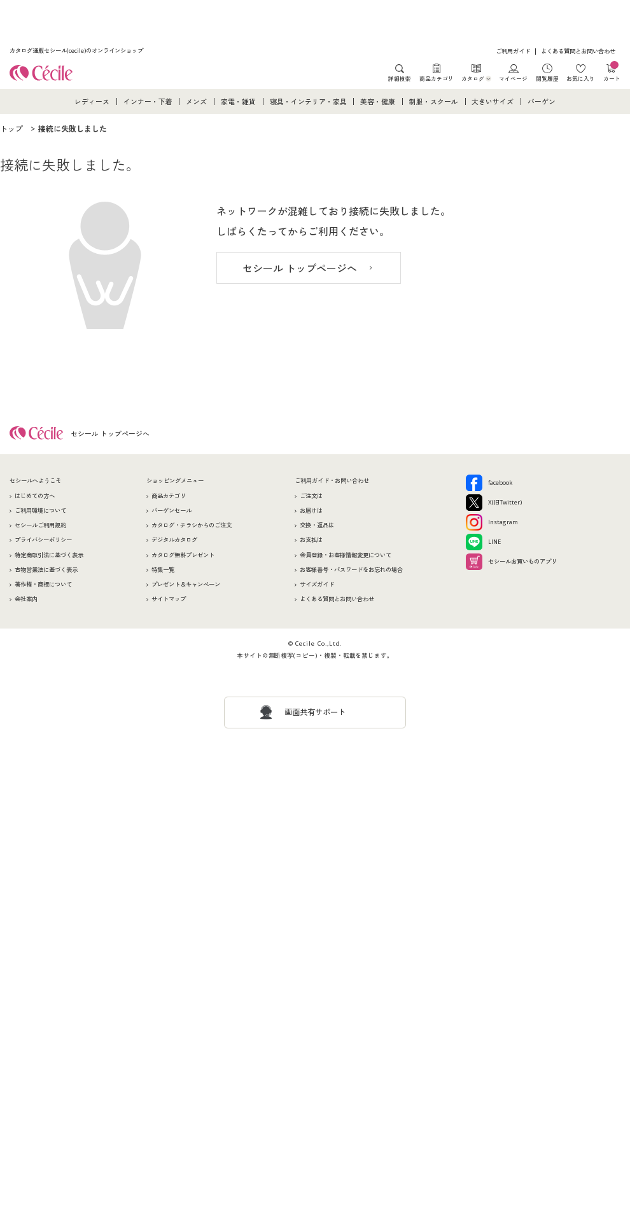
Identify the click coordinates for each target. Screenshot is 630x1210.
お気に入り (580, 78)
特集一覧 (162, 570)
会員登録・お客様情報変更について (345, 555)
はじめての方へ (35, 496)
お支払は (311, 540)
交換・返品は (317, 525)
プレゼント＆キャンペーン (185, 584)
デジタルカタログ (174, 540)
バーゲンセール (171, 510)
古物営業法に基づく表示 (46, 570)
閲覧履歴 (547, 78)
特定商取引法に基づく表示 (49, 555)
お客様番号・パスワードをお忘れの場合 (351, 570)
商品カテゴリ (436, 78)
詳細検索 (399, 78)
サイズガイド (317, 584)
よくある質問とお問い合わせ (578, 51)
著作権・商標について (43, 584)
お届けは (311, 510)
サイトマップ (168, 599)
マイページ (513, 78)
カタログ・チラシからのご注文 (191, 525)
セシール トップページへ (299, 268)
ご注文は (311, 496)
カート (611, 73)
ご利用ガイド (513, 51)
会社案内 (26, 599)
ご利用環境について (40, 510)
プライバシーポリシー (43, 540)
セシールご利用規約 (40, 525)
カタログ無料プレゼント (182, 555)
